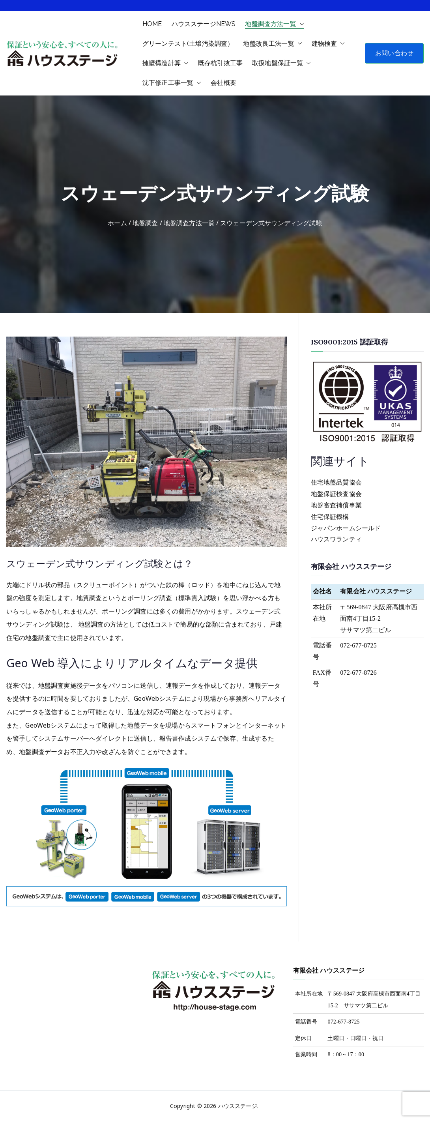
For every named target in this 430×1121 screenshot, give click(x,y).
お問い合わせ (394, 53)
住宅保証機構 (330, 516)
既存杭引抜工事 (220, 63)
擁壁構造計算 (165, 63)
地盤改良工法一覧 (272, 44)
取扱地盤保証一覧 (281, 63)
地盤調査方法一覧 (274, 24)
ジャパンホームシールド (346, 528)
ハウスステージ (237, 1106)
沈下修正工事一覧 (171, 83)
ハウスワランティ (336, 539)
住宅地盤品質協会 (336, 482)
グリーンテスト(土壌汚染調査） (188, 43)
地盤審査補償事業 (336, 505)
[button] (300, 24)
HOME (152, 24)
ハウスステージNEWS (204, 24)
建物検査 (328, 44)
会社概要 (223, 82)
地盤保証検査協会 (336, 494)
